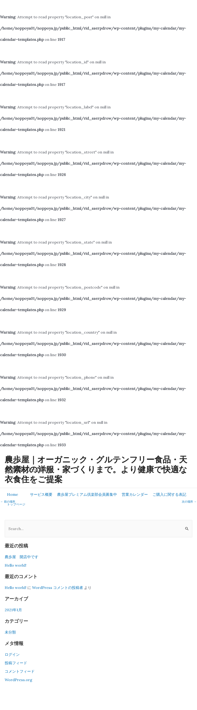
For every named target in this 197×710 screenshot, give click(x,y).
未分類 (10, 632)
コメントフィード (20, 671)
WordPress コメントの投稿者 (57, 587)
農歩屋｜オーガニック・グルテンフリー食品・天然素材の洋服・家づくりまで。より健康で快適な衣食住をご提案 (96, 469)
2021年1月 (13, 609)
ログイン (12, 654)
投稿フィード (16, 662)
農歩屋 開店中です (21, 556)
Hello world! (15, 565)
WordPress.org (18, 679)
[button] (41, 494)
